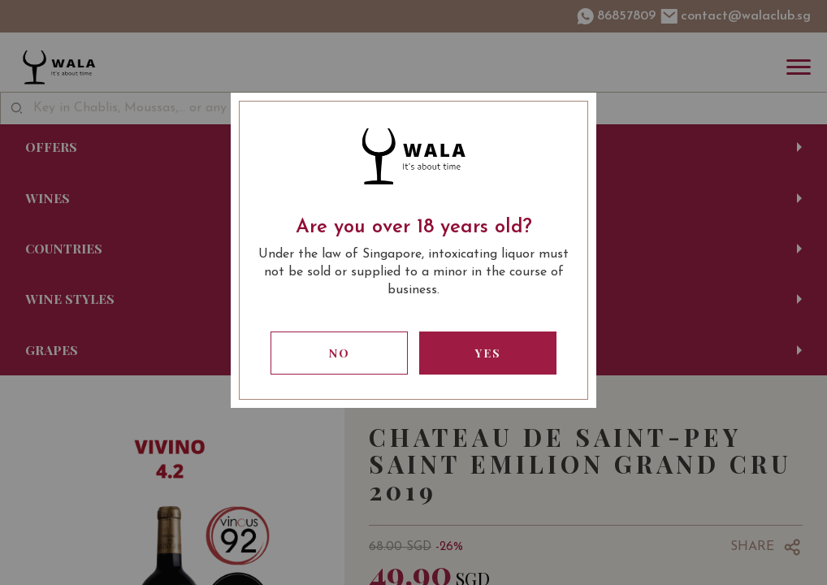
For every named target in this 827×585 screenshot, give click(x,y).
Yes (488, 353)
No (339, 353)
